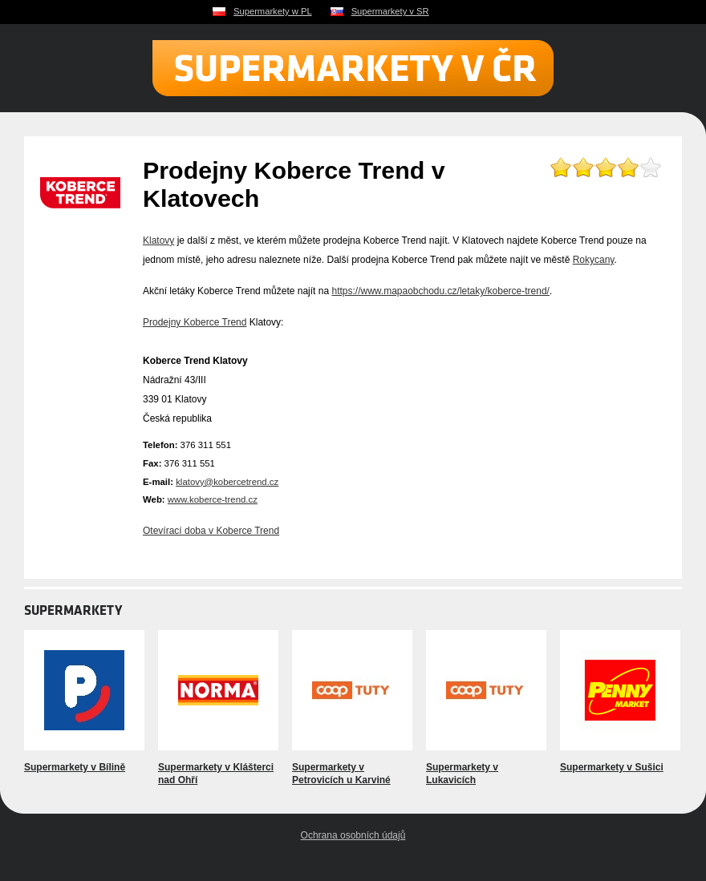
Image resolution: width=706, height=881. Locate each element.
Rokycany (594, 259)
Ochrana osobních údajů (353, 835)
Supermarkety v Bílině (74, 767)
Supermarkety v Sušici (611, 767)
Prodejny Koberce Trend (194, 322)
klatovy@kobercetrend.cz (227, 482)
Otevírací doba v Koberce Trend (211, 530)
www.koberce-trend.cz (213, 499)
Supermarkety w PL (272, 11)
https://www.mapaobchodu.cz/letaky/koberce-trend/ (440, 291)
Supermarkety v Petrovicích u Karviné (341, 774)
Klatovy (158, 240)
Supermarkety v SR (390, 11)
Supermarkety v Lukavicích (462, 774)
